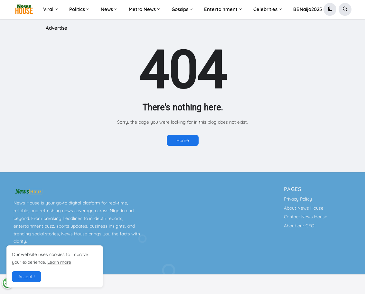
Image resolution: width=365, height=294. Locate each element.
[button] (329, 9)
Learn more (59, 262)
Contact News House (305, 217)
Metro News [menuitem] (142, 9)
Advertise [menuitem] (56, 28)
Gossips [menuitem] (180, 9)
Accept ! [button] (26, 277)
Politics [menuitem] (77, 9)
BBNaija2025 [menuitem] (307, 9)
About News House (303, 208)
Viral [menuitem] (48, 9)
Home (182, 140)
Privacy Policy (298, 199)
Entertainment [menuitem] (221, 9)
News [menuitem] (107, 9)
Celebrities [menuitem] (265, 9)
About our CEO (299, 226)
